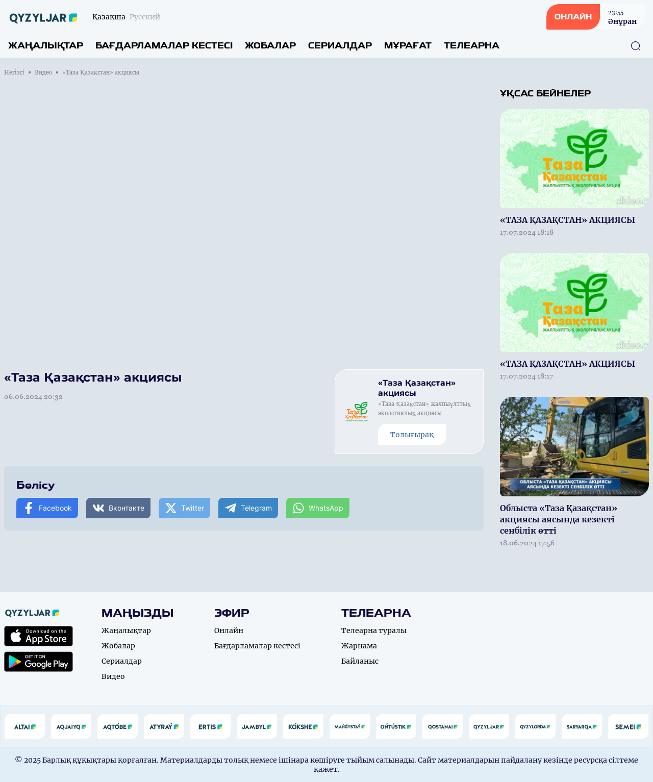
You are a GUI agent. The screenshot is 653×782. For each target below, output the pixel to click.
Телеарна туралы (374, 630)
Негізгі (14, 72)
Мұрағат (408, 46)
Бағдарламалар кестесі (164, 46)
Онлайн (228, 630)
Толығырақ (412, 434)
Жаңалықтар (45, 46)
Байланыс (360, 661)
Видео (43, 72)
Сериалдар (340, 46)
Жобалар (270, 46)
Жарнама (359, 645)
